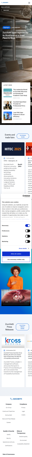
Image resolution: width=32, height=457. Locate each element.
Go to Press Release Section (22, 327)
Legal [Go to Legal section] (23, 411)
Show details (23, 248)
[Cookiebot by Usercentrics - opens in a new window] (23, 196)
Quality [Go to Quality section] (8, 434)
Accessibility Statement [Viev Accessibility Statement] (23, 444)
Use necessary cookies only (15, 259)
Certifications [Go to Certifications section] (8, 445)
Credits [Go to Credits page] (23, 415)
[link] (13, 191)
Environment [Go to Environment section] (23, 440)
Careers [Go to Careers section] (9, 422)
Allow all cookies (16, 254)
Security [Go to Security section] (8, 438)
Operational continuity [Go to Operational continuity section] (9, 442)
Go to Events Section (23, 136)
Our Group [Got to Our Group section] (8, 407)
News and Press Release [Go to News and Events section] (8, 419)
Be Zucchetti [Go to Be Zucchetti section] (8, 415)
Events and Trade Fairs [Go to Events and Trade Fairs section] (9, 411)
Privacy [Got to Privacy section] (23, 407)
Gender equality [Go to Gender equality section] (23, 436)
